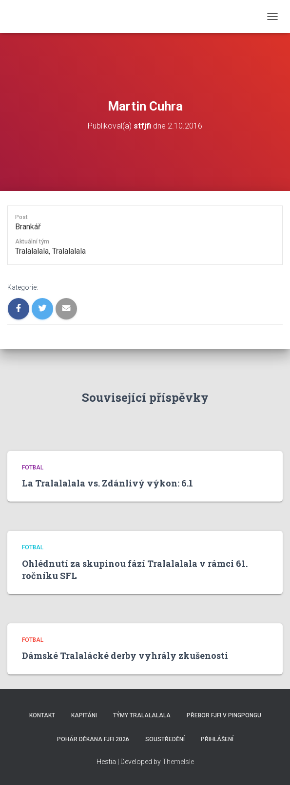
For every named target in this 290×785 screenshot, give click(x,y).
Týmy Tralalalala (142, 715)
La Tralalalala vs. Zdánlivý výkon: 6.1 (107, 483)
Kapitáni (84, 715)
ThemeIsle (178, 762)
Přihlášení (217, 739)
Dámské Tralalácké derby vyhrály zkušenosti (125, 655)
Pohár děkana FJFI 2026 (93, 739)
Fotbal (32, 467)
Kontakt (42, 715)
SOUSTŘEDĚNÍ (165, 739)
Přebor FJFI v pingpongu (224, 715)
